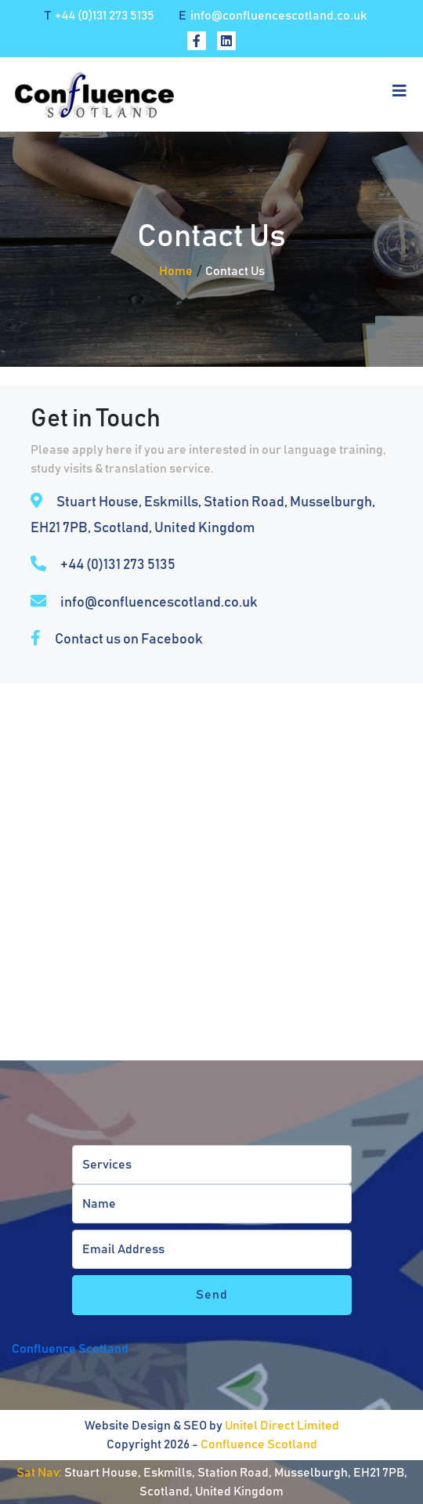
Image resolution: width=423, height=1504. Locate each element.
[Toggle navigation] (394, 95)
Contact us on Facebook (129, 639)
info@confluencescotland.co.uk (273, 15)
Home (176, 271)
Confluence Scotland (70, 1349)
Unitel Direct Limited (282, 1425)
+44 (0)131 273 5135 (99, 15)
